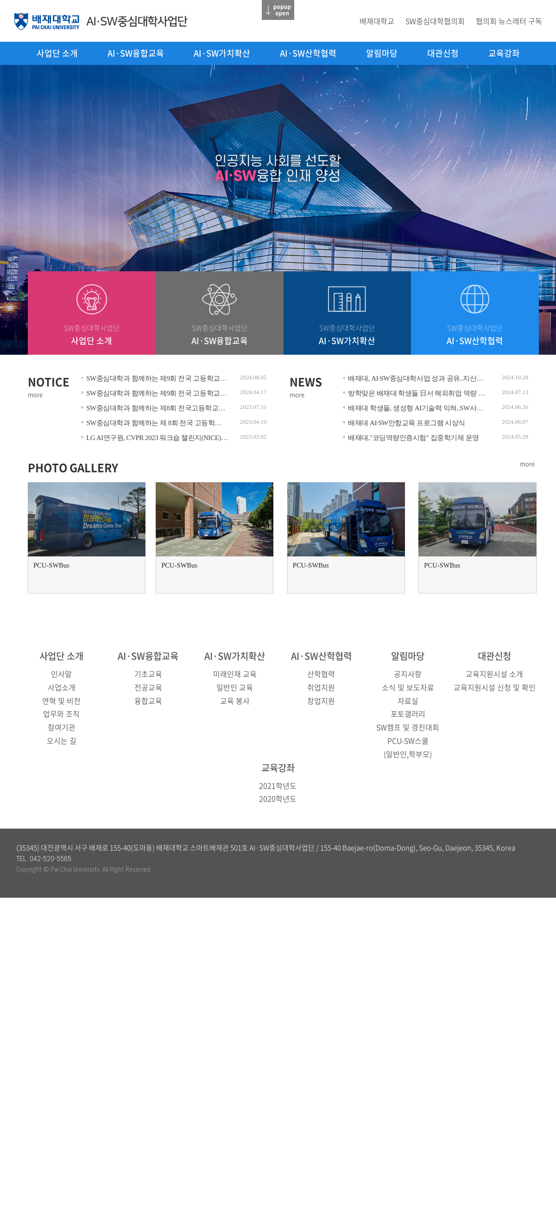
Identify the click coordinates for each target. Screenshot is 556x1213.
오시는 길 (61, 740)
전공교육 (148, 687)
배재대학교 (377, 20)
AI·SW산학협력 (308, 53)
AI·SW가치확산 (222, 53)
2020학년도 (278, 798)
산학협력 (321, 673)
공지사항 (408, 673)
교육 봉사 (235, 700)
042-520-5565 (50, 858)
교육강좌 (504, 53)
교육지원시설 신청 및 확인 (495, 687)
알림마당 (382, 53)
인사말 (61, 673)
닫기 (278, 10)
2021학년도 (278, 785)
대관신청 (443, 53)
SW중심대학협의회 (435, 20)
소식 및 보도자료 (408, 687)
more (35, 394)
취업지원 (321, 687)
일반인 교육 (234, 687)
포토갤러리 (408, 713)
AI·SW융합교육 (135, 53)
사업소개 (62, 687)
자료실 (408, 700)
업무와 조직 (61, 713)
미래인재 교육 (235, 673)
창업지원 (321, 700)
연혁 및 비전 (61, 700)
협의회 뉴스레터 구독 (509, 20)
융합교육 (148, 700)
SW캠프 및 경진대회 (407, 727)
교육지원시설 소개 (494, 673)
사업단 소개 (57, 53)
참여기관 (62, 727)
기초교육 (148, 673)
